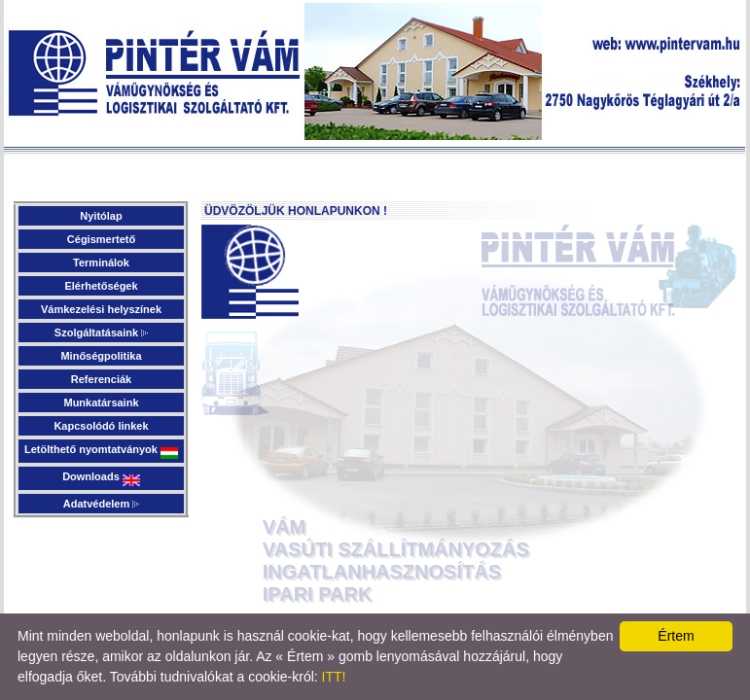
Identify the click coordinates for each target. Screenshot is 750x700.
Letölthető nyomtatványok (101, 451)
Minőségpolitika (100, 356)
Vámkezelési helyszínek (101, 309)
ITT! (334, 676)
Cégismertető (101, 239)
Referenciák (101, 379)
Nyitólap (101, 216)
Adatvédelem (101, 503)
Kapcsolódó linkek (101, 426)
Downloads (101, 478)
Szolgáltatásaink (101, 332)
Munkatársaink (100, 402)
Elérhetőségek (100, 286)
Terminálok (101, 262)
